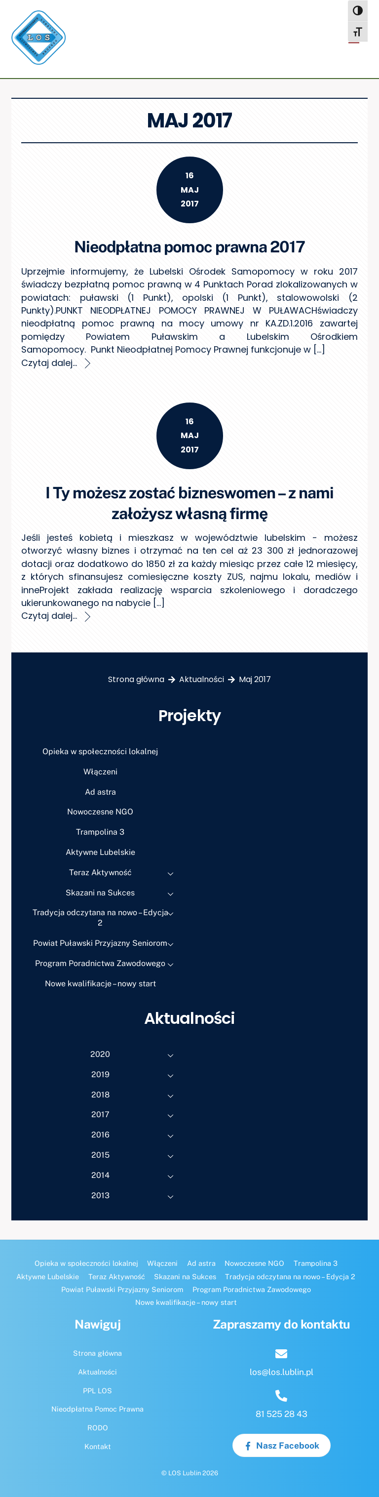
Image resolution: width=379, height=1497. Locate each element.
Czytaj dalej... (49, 363)
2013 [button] (135, 1197)
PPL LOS (97, 1390)
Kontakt (97, 1446)
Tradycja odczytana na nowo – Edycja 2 (106, 916)
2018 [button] (135, 1096)
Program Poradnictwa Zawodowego (107, 964)
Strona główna (97, 1353)
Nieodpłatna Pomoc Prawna (97, 1409)
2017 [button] (135, 1116)
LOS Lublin (184, 1473)
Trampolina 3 (100, 832)
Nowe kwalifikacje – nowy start (100, 983)
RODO (97, 1427)
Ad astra (100, 792)
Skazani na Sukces (122, 894)
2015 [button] (135, 1156)
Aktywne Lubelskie (100, 852)
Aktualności (97, 1372)
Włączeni (100, 771)
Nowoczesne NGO (100, 811)
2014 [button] (135, 1176)
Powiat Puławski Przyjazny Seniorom (106, 944)
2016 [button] (135, 1136)
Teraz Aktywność (124, 874)
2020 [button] (134, 1055)
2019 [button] (135, 1076)
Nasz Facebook (281, 1446)
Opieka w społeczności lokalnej (100, 751)
